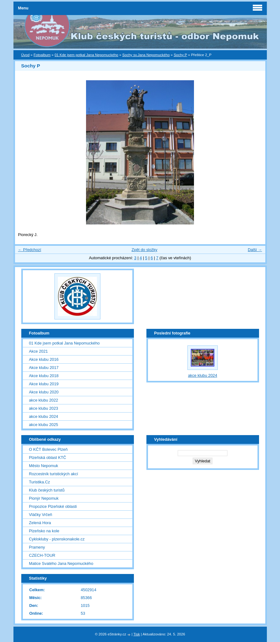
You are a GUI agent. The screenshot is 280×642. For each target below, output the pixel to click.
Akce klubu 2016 (44, 359)
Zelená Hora (40, 522)
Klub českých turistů (47, 490)
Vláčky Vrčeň (40, 514)
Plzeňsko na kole (44, 531)
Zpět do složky (144, 249)
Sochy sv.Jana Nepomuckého (146, 55)
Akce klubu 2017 (44, 367)
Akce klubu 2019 (44, 384)
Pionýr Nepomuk (44, 498)
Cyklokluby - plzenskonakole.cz (57, 539)
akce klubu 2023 (43, 408)
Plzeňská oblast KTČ (47, 457)
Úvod (25, 55)
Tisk (136, 634)
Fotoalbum (41, 55)
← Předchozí (29, 249)
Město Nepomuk (43, 465)
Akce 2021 (38, 351)
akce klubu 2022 (43, 400)
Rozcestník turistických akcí (53, 473)
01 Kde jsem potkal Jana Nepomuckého (86, 55)
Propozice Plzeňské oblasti (53, 506)
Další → (255, 249)
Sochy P (180, 55)
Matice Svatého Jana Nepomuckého (61, 563)
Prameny (37, 547)
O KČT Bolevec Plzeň (48, 449)
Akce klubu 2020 (44, 392)
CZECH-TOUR (42, 555)
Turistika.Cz (39, 482)
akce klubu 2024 (43, 416)
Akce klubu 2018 (44, 375)
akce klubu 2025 (43, 424)
